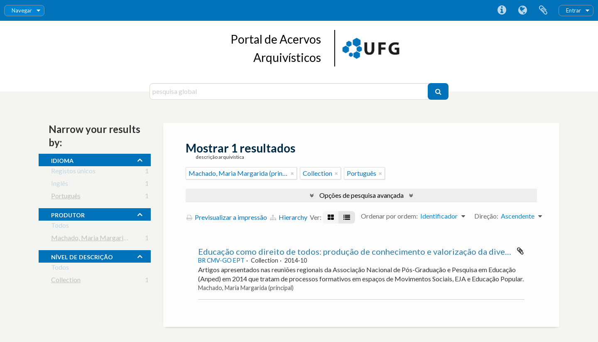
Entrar (573, 10)
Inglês (59, 185)
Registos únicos (73, 172)
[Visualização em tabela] (346, 217)
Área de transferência (543, 10)
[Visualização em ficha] (331, 217)
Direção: (486, 216)
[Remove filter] (292, 173)
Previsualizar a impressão (226, 217)
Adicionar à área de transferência (520, 251)
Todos (60, 227)
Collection (66, 281)
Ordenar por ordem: (389, 216)
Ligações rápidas (501, 10)
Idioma (522, 10)
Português (66, 197)
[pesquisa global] (290, 91)
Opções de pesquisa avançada (361, 195)
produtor (68, 214)
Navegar (22, 10)
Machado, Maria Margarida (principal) (106, 239)
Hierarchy (288, 217)
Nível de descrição (82, 256)
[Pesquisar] (438, 91)
